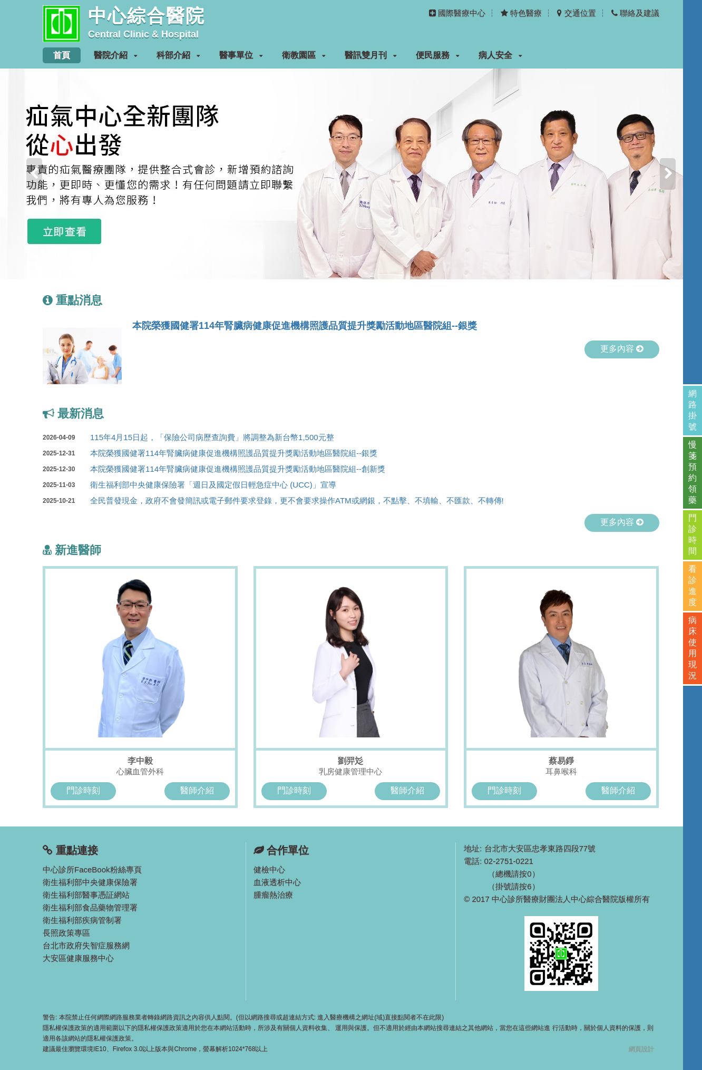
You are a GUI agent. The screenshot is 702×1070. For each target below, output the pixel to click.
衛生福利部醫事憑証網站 (86, 894)
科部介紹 (178, 55)
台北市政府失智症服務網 (86, 945)
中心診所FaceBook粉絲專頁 (92, 869)
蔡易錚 (561, 760)
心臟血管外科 (140, 771)
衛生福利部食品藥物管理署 (90, 907)
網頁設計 (641, 1049)
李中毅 (140, 760)
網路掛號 (692, 410)
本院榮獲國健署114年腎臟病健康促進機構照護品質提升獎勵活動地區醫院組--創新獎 (214, 469)
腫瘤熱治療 (273, 894)
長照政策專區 (66, 932)
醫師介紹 (197, 790)
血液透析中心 (277, 882)
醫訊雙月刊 (371, 55)
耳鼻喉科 (561, 771)
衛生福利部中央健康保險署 (90, 882)
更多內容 (621, 348)
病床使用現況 (692, 648)
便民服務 (438, 55)
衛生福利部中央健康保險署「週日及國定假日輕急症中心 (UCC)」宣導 (189, 485)
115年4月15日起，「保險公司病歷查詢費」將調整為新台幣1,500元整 (188, 437)
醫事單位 (241, 55)
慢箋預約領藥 (692, 472)
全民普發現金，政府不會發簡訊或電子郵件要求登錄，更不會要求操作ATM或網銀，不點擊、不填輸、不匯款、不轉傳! (273, 500)
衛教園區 (304, 55)
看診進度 (692, 586)
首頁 (61, 55)
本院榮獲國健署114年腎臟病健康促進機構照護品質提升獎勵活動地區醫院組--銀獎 (304, 325)
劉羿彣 (350, 760)
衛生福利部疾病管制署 (82, 920)
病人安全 (500, 55)
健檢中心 (269, 869)
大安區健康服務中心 (78, 958)
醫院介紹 (116, 55)
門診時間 (692, 534)
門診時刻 (83, 790)
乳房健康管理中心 (350, 771)
